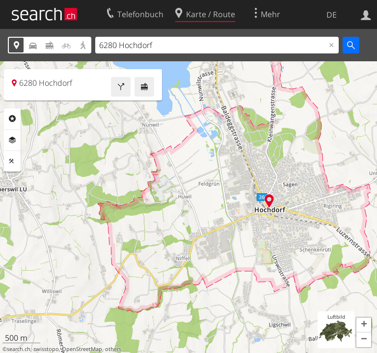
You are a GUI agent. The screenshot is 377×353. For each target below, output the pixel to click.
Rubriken (12, 118)
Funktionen (12, 161)
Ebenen (12, 140)
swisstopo (46, 349)
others (113, 349)
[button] (363, 325)
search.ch (18, 349)
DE (331, 14)
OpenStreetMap (82, 349)
